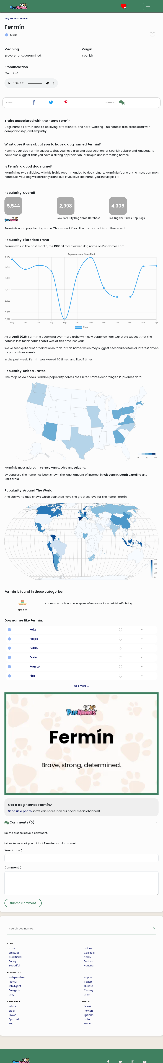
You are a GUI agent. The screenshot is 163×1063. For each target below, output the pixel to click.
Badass (88, 961)
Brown (12, 1015)
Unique (88, 948)
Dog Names (11, 18)
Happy (88, 977)
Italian (87, 1019)
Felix (33, 630)
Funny (12, 961)
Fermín (24, 18)
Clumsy (88, 990)
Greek (87, 1006)
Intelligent (15, 986)
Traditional (15, 957)
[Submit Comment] (23, 903)
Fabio (34, 648)
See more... (81, 686)
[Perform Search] (154, 928)
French (88, 1023)
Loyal (87, 994)
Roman (88, 1010)
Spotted (14, 1019)
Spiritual (14, 953)
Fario (33, 657)
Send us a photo (20, 811)
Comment (12, 867)
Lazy (11, 994)
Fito (32, 676)
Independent (17, 977)
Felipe (34, 639)
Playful (13, 982)
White (12, 1006)
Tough (88, 982)
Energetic (15, 990)
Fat (11, 1023)
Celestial (89, 953)
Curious (88, 986)
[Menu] (148, 6)
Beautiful (14, 965)
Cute (12, 948)
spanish (22, 604)
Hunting (89, 965)
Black (12, 1010)
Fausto (35, 667)
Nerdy (87, 957)
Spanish (89, 1015)
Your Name (13, 850)
